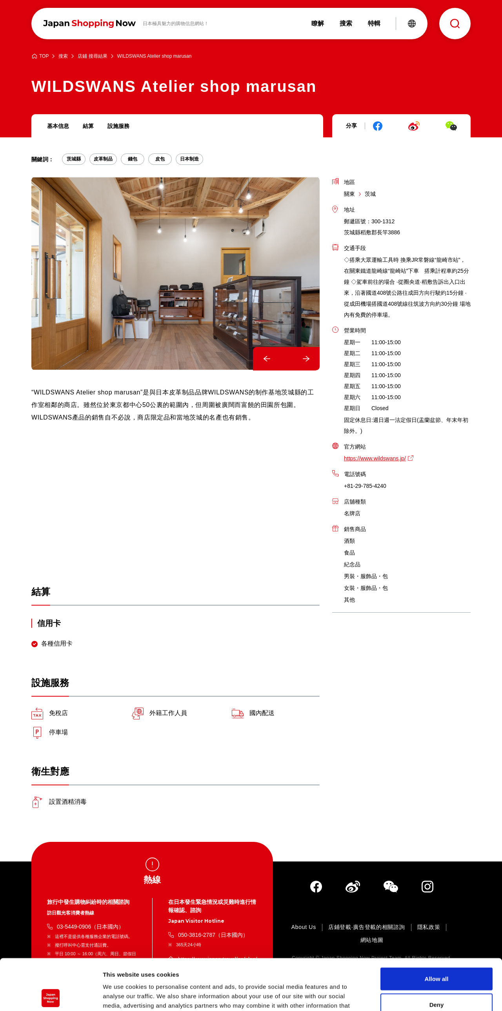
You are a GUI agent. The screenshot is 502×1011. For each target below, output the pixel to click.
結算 (88, 126)
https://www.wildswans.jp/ (375, 458)
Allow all (437, 927)
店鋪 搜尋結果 (92, 56)
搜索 (63, 56)
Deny (436, 953)
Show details (411, 995)
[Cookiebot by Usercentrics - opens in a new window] (50, 996)
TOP (44, 56)
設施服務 (118, 126)
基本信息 (58, 126)
